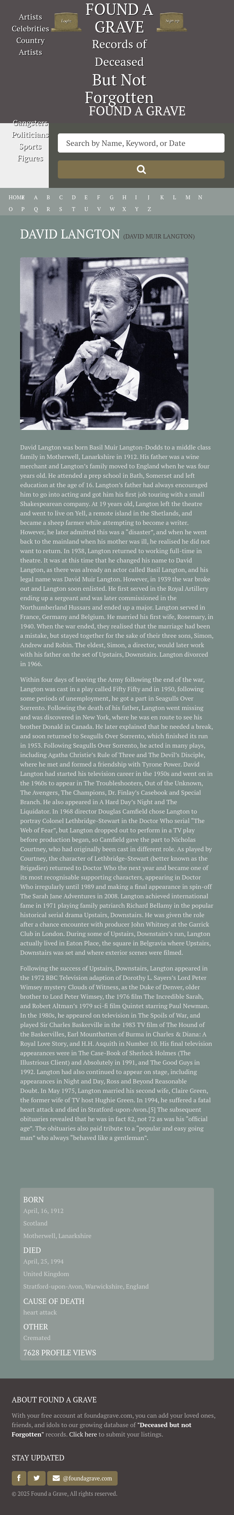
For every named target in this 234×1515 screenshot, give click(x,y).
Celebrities (30, 28)
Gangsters (30, 122)
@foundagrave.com (86, 1478)
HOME (17, 197)
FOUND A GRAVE (137, 110)
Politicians (30, 134)
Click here (83, 1434)
